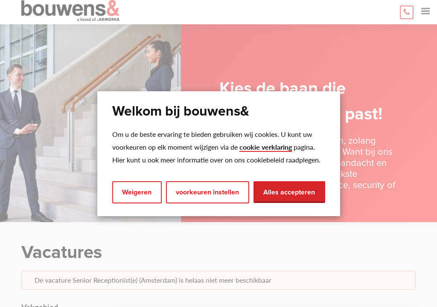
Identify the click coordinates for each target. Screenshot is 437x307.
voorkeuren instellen (207, 192)
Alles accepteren (289, 192)
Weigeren (136, 192)
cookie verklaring (265, 147)
